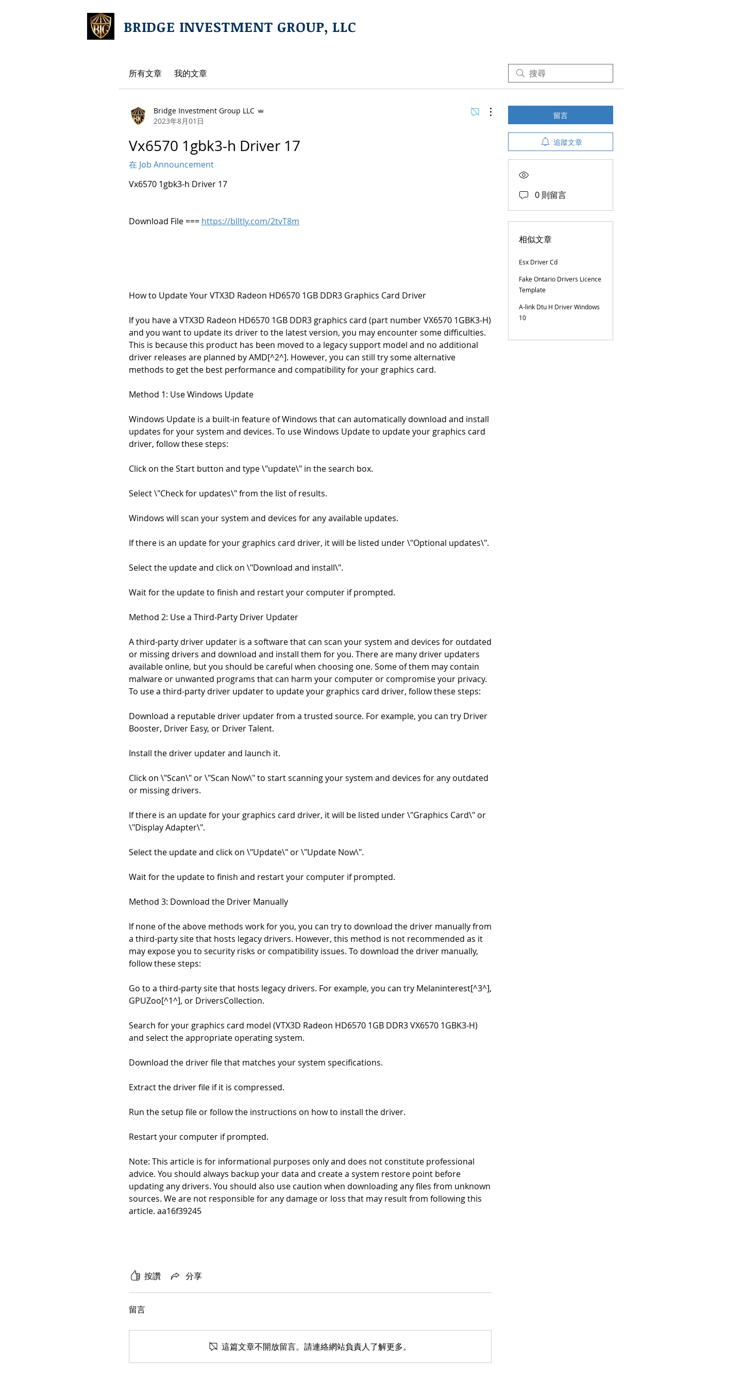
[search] (560, 73)
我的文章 (190, 73)
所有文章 (145, 73)
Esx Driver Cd (538, 262)
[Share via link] (185, 1276)
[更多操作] (485, 112)
